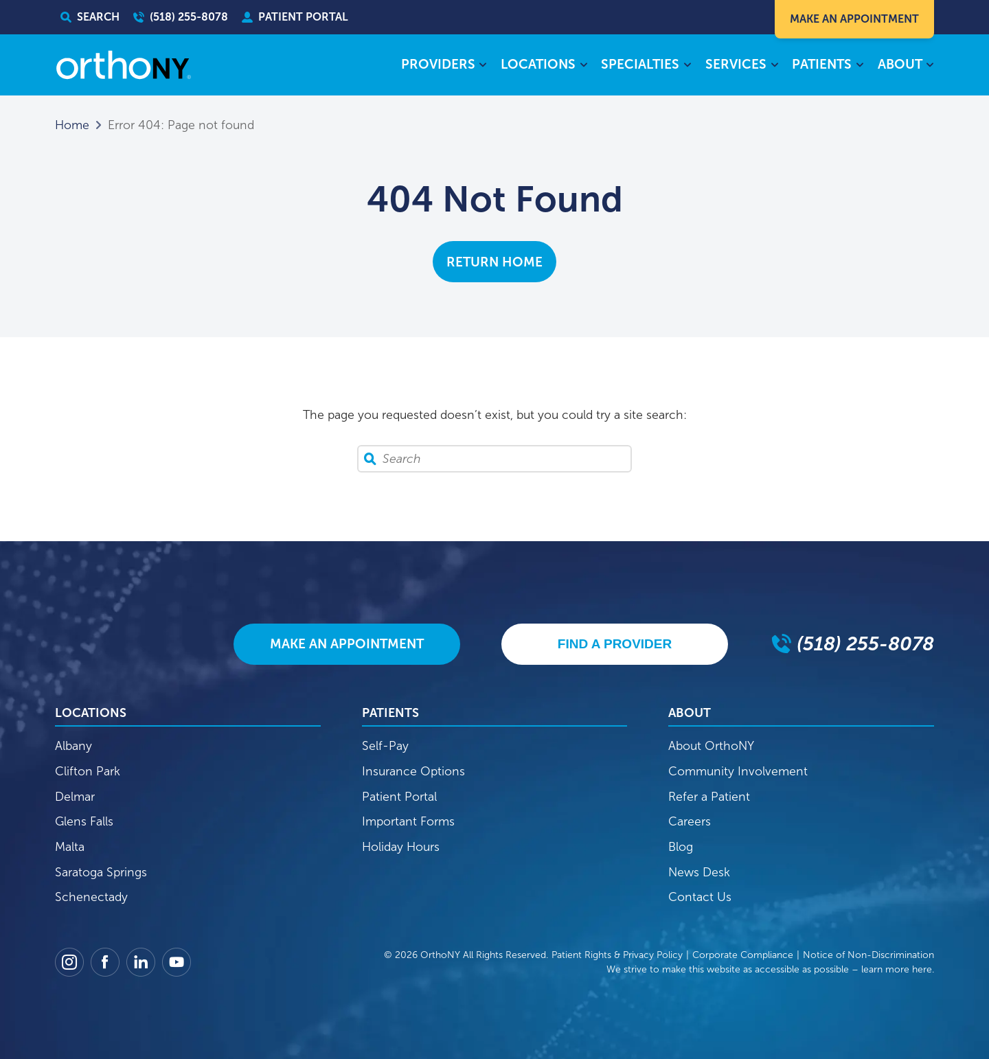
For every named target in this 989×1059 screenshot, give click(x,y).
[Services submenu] (774, 65)
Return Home (494, 262)
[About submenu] (930, 65)
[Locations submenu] (583, 65)
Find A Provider (615, 644)
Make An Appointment (854, 19)
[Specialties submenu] (687, 65)
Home (72, 125)
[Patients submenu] (859, 65)
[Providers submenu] (483, 65)
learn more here (896, 969)
